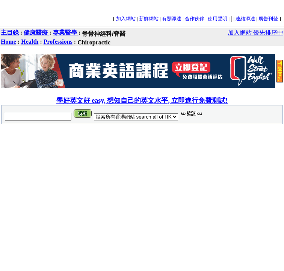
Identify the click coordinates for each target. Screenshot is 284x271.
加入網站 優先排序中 (255, 32)
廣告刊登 (268, 18)
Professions (58, 41)
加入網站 (126, 18)
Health (29, 41)
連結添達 (245, 18)
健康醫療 (36, 32)
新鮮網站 (149, 18)
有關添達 (171, 18)
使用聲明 (217, 18)
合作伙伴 (194, 18)
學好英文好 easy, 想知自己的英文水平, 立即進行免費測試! (142, 100)
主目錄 (10, 32)
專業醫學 (66, 32)
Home (8, 41)
